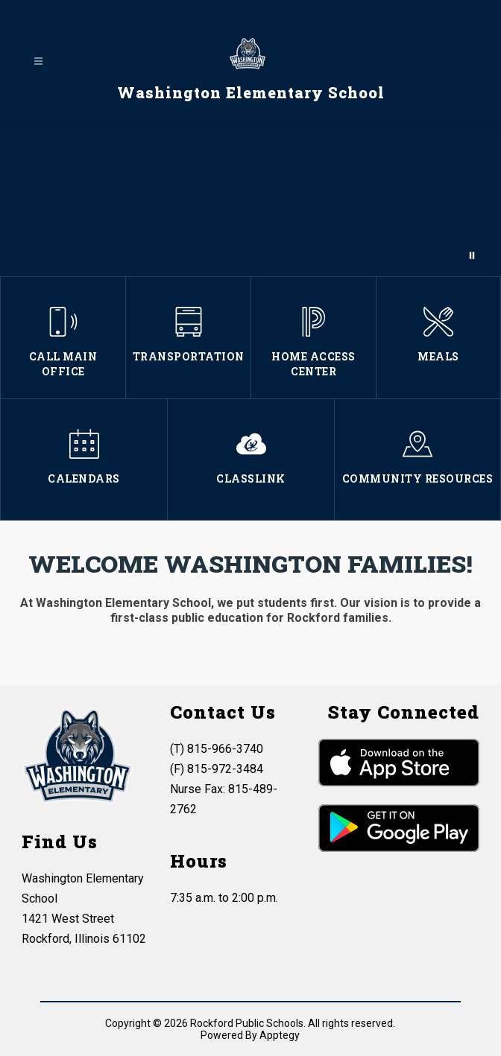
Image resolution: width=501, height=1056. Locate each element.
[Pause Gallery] (472, 255)
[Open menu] (38, 61)
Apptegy (279, 1035)
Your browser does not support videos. (250, 198)
